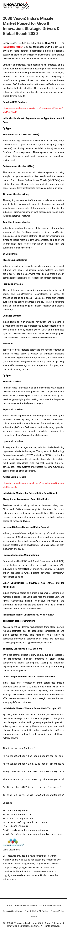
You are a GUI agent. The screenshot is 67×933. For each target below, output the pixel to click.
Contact (33, 916)
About (9, 905)
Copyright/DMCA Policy (36, 911)
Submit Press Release (50, 905)
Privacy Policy (57, 911)
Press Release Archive (26, 905)
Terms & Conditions (12, 911)
